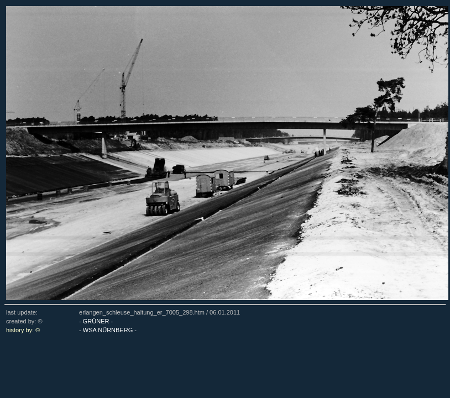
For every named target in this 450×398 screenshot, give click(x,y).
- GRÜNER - (96, 321)
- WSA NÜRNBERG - (108, 330)
